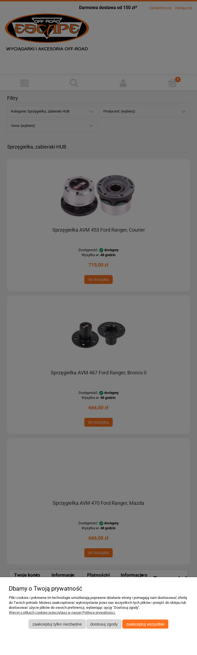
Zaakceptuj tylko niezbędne (57, 624)
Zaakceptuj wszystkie (145, 624)
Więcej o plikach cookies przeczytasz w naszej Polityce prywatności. (62, 612)
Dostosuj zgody (104, 624)
